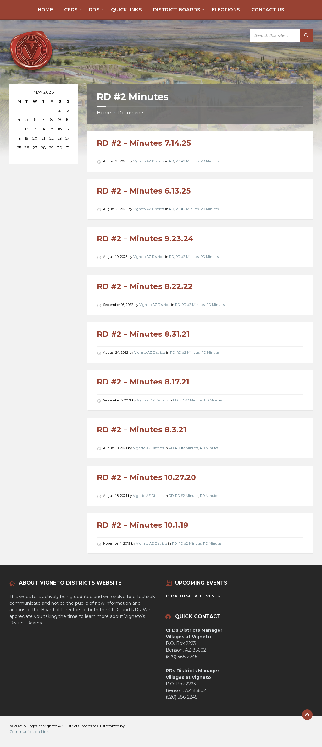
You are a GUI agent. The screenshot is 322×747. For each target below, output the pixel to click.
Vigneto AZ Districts (148, 161)
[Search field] (281, 35)
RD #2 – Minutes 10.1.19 (142, 525)
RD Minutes (209, 161)
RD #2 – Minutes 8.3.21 (141, 429)
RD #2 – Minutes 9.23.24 (145, 238)
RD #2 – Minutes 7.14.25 (144, 143)
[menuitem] (45, 9)
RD (171, 161)
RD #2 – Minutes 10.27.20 (146, 477)
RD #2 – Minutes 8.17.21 (143, 381)
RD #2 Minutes (187, 161)
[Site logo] (31, 71)
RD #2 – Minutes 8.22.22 (145, 286)
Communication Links (29, 731)
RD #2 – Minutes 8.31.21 (143, 334)
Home (104, 113)
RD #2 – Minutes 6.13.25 (144, 190)
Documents (131, 113)
